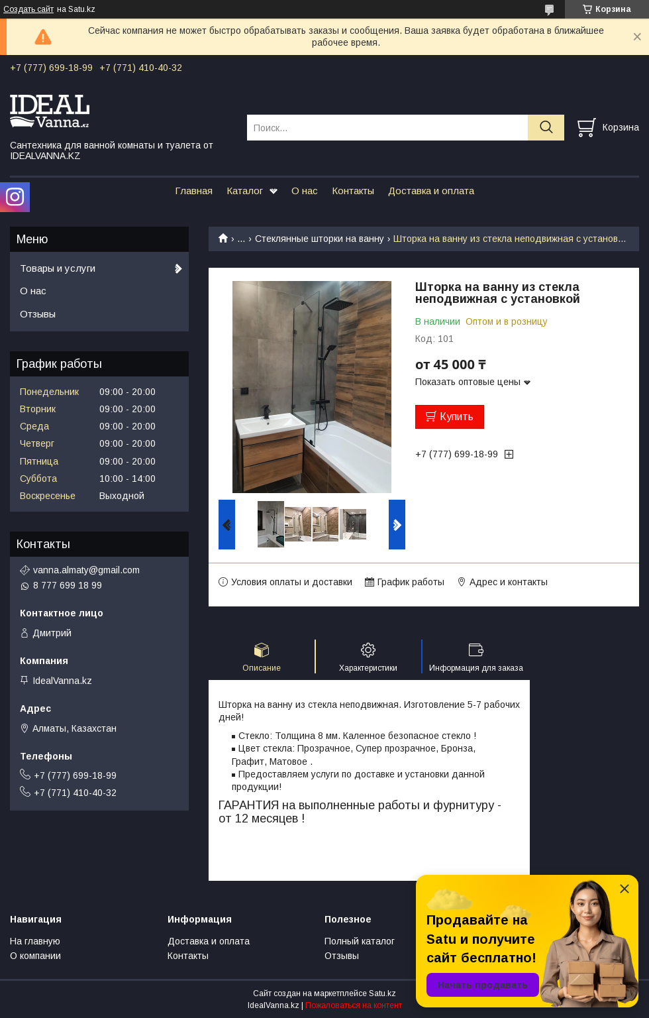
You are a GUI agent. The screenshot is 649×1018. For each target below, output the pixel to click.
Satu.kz (382, 993)
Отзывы (38, 313)
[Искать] (546, 128)
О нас (304, 190)
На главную (35, 941)
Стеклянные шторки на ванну (319, 238)
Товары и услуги (57, 268)
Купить (457, 416)
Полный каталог (359, 941)
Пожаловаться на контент (353, 1005)
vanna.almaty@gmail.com (86, 570)
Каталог (244, 190)
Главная (194, 190)
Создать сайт (28, 9)
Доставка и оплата (431, 190)
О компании (35, 955)
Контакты (353, 190)
